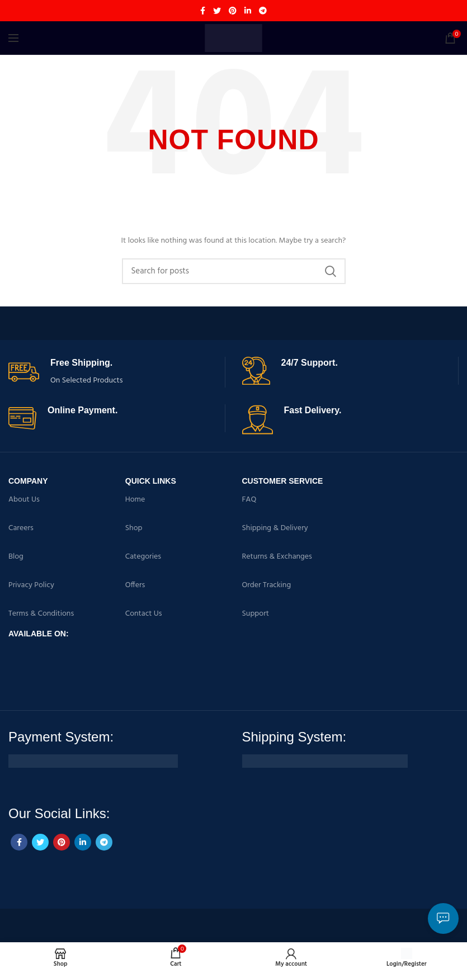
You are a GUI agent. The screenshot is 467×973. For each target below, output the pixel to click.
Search (331, 271)
